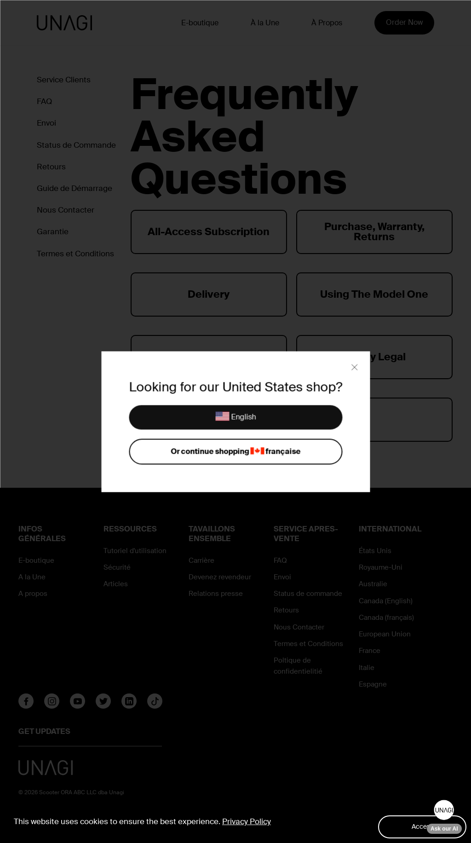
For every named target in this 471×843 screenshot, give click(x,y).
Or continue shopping (235, 451)
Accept (422, 826)
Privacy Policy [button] (246, 821)
